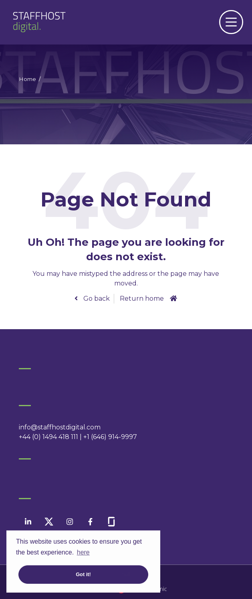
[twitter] (49, 522)
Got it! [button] (83, 574)
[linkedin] (28, 522)
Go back (96, 298)
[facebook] (90, 522)
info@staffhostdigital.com (60, 427)
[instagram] (69, 522)
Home (27, 79)
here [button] (83, 552)
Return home (142, 298)
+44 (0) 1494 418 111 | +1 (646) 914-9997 (78, 437)
